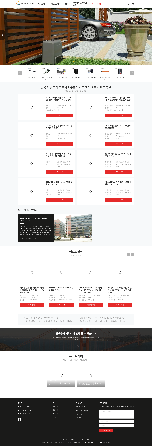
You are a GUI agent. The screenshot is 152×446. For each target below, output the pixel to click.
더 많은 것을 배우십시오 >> (28, 238)
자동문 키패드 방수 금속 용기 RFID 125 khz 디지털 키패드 (43, 318)
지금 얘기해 (59, 115)
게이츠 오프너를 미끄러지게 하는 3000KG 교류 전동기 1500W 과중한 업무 (32, 290)
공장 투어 (55, 410)
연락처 (54, 417)
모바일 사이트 (74, 439)
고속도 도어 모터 (120, 77)
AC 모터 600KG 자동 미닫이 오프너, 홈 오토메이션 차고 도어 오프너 (120, 290)
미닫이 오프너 (76, 77)
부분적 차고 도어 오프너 (47, 78)
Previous (2, 35)
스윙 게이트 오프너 (90, 77)
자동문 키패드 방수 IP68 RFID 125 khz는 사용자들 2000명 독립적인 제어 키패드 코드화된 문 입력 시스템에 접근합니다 (102, 318)
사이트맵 (65, 439)
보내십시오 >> (106, 430)
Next (149, 35)
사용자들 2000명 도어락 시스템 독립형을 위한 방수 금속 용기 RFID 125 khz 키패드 (48, 321)
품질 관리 (55, 413)
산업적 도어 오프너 (61, 77)
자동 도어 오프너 (32, 77)
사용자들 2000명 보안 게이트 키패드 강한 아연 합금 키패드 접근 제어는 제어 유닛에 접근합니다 (102, 321)
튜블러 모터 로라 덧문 (105, 78)
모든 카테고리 (79, 418)
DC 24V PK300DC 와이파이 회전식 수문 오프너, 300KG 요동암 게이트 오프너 (90, 290)
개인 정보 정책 (85, 439)
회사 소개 (55, 406)
